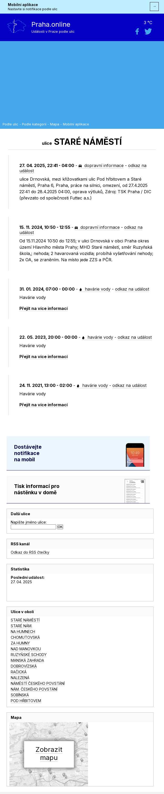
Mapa (54, 124)
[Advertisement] (82, 83)
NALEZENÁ (20, 677)
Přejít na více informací (43, 308)
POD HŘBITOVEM (26, 700)
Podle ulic (10, 124)
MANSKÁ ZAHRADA (27, 660)
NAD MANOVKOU (26, 649)
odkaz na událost (132, 289)
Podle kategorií (34, 124)
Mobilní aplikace (23, 5)
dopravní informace (101, 165)
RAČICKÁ (18, 672)
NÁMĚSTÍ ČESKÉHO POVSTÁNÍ (38, 683)
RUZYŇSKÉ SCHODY (29, 654)
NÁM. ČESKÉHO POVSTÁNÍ (34, 689)
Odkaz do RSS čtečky (30, 552)
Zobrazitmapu (48, 753)
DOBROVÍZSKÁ (24, 666)
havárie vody (95, 289)
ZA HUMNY (20, 643)
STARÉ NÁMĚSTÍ (25, 620)
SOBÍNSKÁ (20, 695)
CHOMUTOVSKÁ (25, 637)
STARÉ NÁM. (21, 626)
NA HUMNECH (23, 631)
